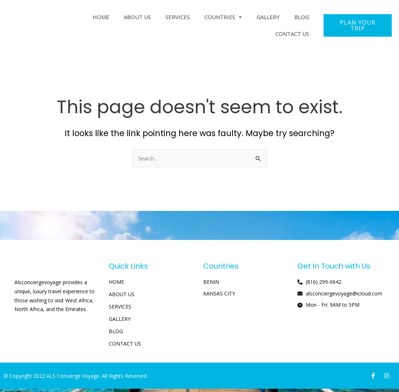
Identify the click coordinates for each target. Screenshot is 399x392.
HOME (100, 17)
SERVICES (177, 17)
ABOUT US (137, 17)
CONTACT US (292, 33)
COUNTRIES (223, 17)
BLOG (301, 17)
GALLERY (268, 17)
